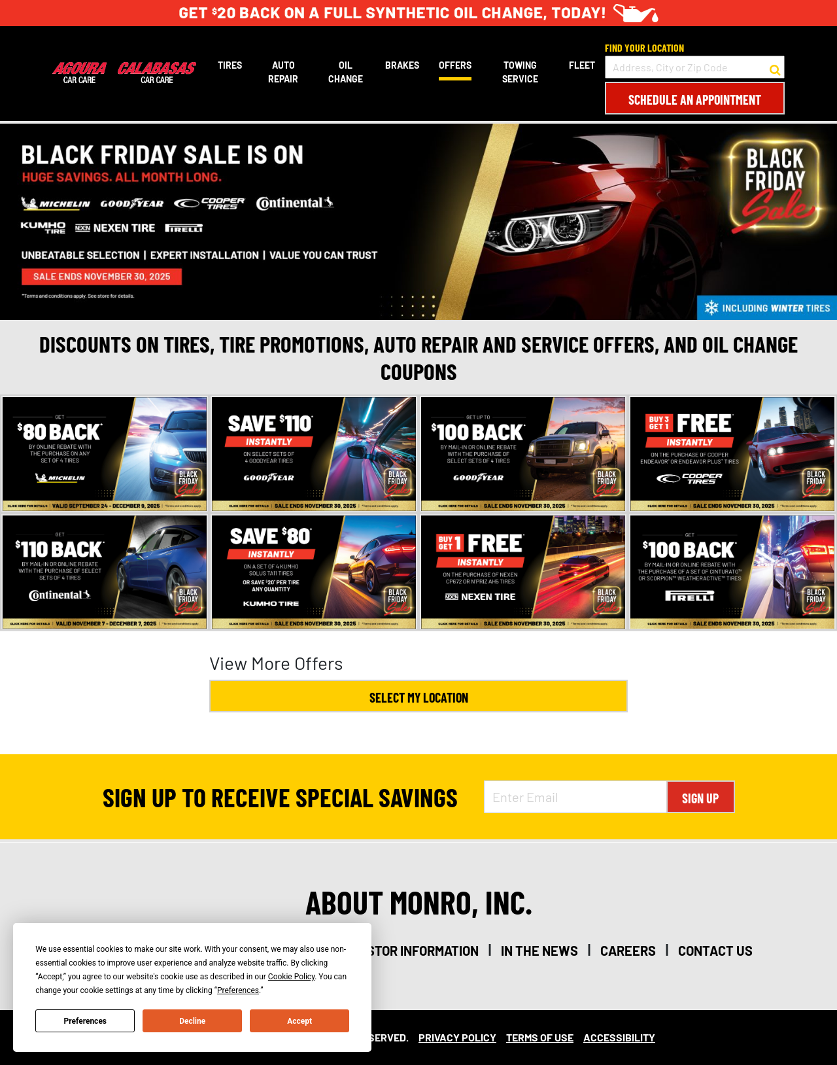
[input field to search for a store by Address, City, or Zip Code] (695, 67)
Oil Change (345, 72)
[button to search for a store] (775, 67)
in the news (539, 950)
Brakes (402, 65)
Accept (299, 1021)
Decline (192, 1021)
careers (628, 950)
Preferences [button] (238, 990)
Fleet (582, 65)
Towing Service (520, 72)
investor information (409, 950)
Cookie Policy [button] (291, 976)
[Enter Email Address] (575, 796)
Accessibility (619, 1037)
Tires (230, 65)
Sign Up (700, 798)
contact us (715, 950)
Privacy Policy (457, 1037)
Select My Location (418, 697)
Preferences (85, 1021)
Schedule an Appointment (694, 99)
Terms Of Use (539, 1037)
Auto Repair (283, 72)
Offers (455, 65)
